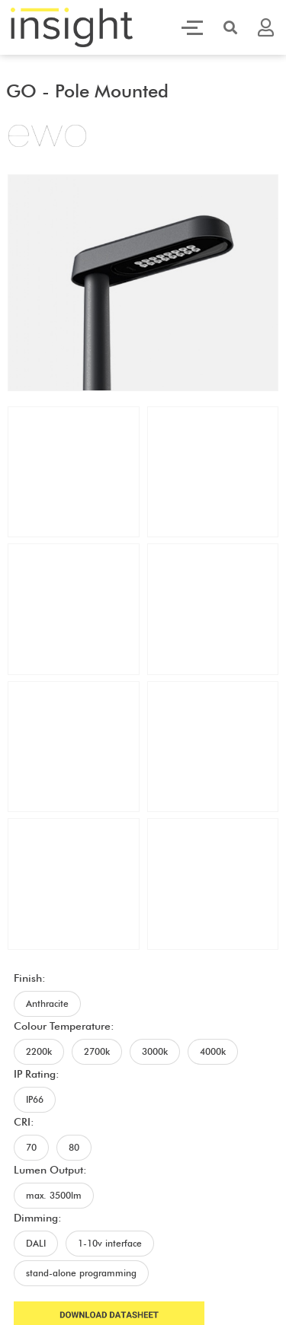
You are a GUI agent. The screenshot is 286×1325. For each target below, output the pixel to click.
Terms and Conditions (203, 1203)
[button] (230, 27)
